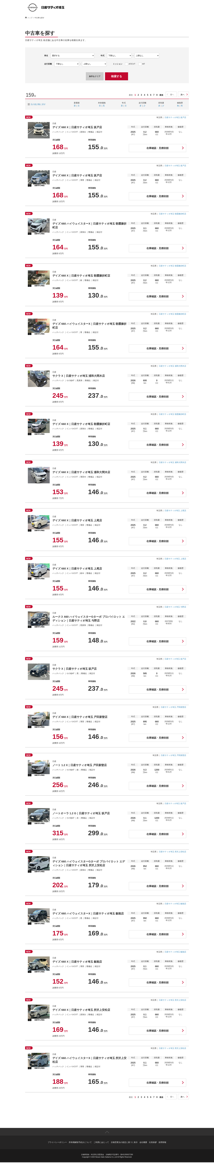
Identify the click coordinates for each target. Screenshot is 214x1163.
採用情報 (162, 1143)
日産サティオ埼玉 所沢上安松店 (172, 852)
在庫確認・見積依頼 (157, 148)
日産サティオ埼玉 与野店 (175, 607)
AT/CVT (132, 64)
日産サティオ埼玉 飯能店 (175, 904)
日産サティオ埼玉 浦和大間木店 (172, 366)
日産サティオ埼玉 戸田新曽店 (173, 707)
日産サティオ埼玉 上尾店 (175, 510)
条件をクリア (94, 76)
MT (143, 64)
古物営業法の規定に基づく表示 (124, 1143)
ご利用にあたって (101, 1143)
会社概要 (143, 1143)
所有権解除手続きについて (80, 1143)
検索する (116, 76)
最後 (161, 95)
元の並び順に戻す (38, 104)
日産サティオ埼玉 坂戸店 (175, 117)
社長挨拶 (153, 1143)
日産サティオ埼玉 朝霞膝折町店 (172, 214)
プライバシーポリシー (57, 1143)
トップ (29, 18)
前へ (172, 95)
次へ (182, 95)
